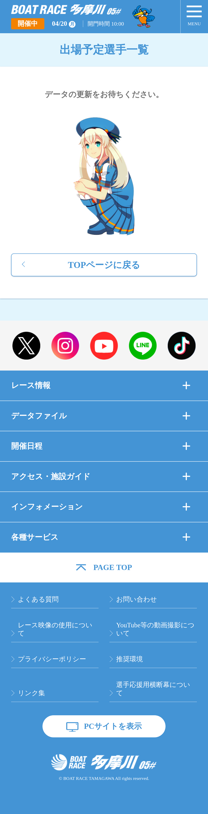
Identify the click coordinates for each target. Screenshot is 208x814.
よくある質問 (38, 599)
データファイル (100, 416)
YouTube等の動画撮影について (155, 629)
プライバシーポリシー (52, 659)
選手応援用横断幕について (153, 689)
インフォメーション (100, 506)
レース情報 (100, 385)
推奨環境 (129, 659)
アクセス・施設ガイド (100, 476)
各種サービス (100, 537)
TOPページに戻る (104, 265)
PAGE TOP (112, 567)
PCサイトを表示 (113, 726)
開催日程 (100, 446)
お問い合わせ (136, 599)
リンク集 (31, 693)
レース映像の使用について (55, 629)
